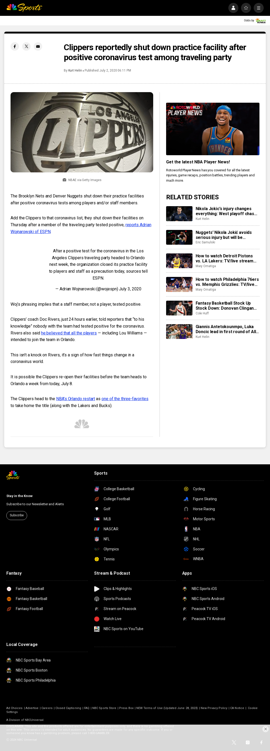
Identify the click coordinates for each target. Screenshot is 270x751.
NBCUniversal (34, 720)
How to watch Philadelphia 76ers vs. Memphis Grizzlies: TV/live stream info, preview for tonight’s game (227, 282)
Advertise (32, 708)
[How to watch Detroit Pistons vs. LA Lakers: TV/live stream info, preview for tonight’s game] (179, 260)
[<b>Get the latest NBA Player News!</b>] (212, 129)
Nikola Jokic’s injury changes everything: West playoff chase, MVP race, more (227, 211)
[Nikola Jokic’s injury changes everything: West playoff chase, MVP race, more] (179, 213)
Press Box (126, 708)
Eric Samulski (205, 242)
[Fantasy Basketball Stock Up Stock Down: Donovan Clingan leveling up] (179, 308)
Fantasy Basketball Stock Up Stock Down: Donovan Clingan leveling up (225, 306)
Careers (46, 708)
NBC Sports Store (104, 708)
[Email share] (38, 46)
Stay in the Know (19, 496)
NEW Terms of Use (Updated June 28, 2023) (167, 708)
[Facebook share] (15, 46)
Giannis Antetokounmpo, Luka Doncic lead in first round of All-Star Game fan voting (227, 329)
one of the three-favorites (125, 398)
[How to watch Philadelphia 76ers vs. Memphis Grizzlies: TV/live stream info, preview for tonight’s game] (179, 284)
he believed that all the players (69, 333)
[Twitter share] (26, 46)
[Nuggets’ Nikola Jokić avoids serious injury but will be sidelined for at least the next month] (179, 237)
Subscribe (17, 515)
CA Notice (237, 708)
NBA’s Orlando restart (75, 398)
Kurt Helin (75, 70)
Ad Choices (14, 708)
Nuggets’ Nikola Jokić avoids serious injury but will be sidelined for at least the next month (224, 235)
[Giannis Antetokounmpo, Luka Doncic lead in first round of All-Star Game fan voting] (179, 331)
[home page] (24, 8)
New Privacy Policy (214, 708)
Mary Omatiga (206, 266)
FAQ (86, 708)
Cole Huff (202, 313)
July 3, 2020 (130, 288)
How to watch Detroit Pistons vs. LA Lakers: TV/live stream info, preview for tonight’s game (227, 258)
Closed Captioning (68, 708)
